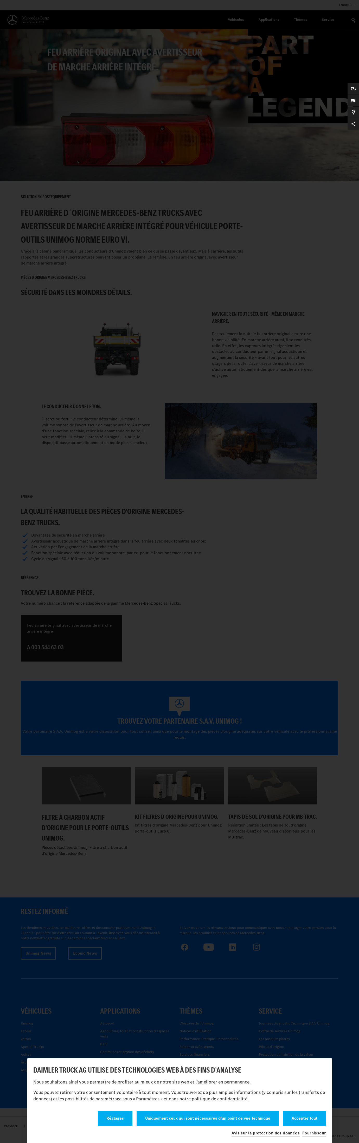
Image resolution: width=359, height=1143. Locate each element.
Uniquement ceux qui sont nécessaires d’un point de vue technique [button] (207, 1118)
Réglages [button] (115, 1118)
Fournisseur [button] (314, 1133)
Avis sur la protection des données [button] (266, 1133)
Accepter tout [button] (304, 1118)
